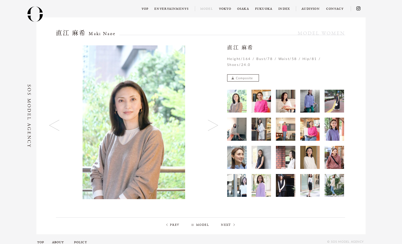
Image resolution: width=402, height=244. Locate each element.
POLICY (80, 242)
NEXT (226, 224)
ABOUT (58, 242)
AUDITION (311, 8)
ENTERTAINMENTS (171, 8)
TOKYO (225, 8)
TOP (145, 8)
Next (213, 125)
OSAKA (243, 8)
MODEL (202, 224)
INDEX (284, 8)
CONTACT (335, 8)
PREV (174, 224)
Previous (54, 125)
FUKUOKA (263, 8)
